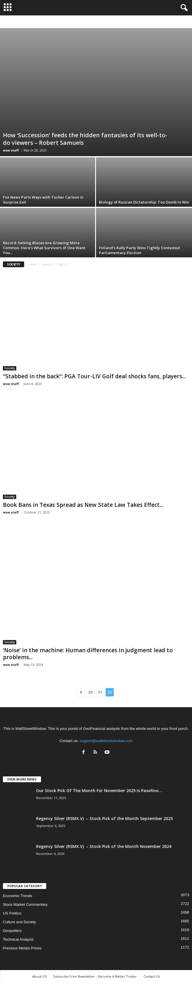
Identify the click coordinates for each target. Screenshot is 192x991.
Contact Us (151, 976)
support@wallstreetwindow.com (106, 741)
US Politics (12, 913)
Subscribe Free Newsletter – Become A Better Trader (95, 976)
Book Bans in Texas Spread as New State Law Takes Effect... (83, 505)
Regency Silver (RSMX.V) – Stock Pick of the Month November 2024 (103, 846)
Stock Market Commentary (25, 904)
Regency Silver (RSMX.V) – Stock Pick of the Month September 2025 (104, 818)
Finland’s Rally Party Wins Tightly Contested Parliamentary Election (139, 250)
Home (33, 264)
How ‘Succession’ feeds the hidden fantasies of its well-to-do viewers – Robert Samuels (85, 139)
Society (47, 264)
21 (100, 692)
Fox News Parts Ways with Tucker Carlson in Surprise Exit (43, 200)
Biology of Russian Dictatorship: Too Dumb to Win (144, 202)
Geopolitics (12, 930)
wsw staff (11, 150)
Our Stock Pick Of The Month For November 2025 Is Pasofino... (99, 790)
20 (90, 692)
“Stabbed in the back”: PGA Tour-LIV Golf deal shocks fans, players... (94, 376)
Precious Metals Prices (22, 948)
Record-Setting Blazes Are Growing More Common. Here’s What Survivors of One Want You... (44, 247)
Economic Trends (17, 896)
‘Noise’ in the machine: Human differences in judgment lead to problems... (88, 653)
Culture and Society (19, 922)
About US (39, 976)
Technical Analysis (18, 939)
